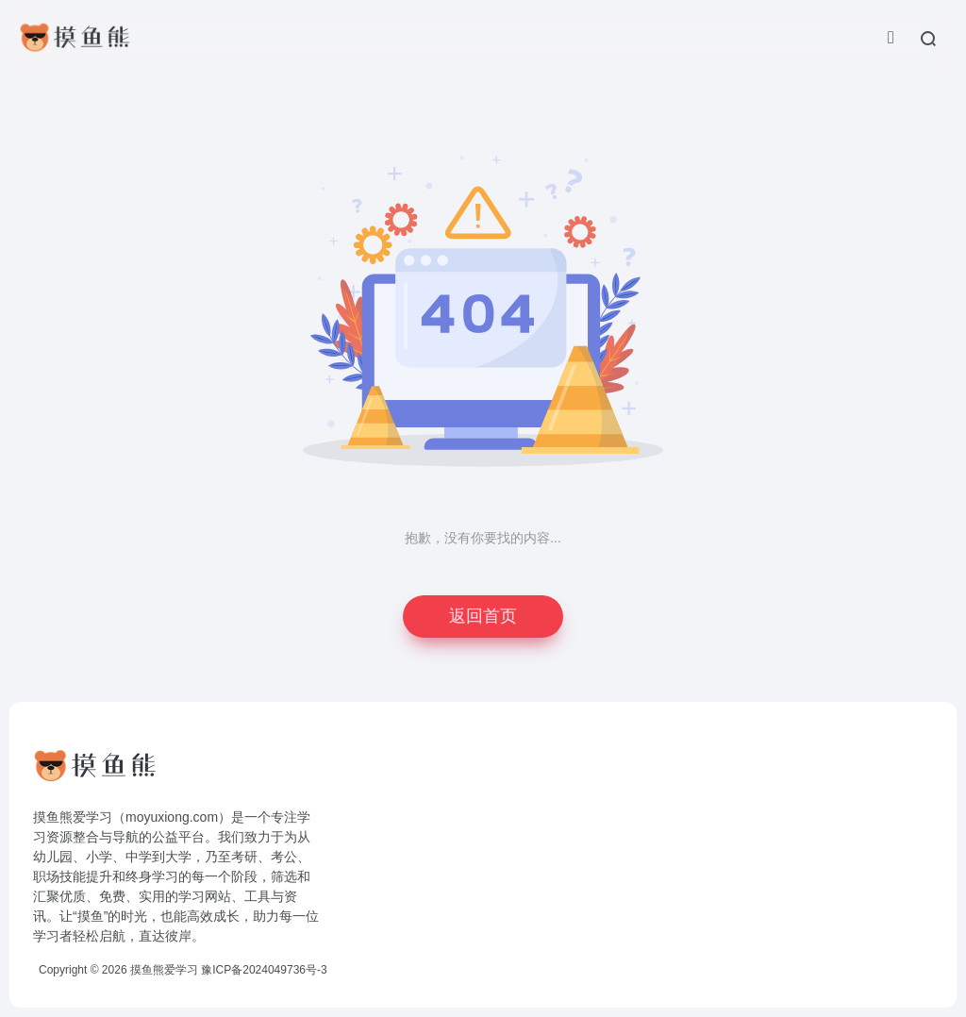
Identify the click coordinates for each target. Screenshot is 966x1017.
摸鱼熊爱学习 (164, 969)
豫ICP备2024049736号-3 (263, 969)
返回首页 (483, 616)
